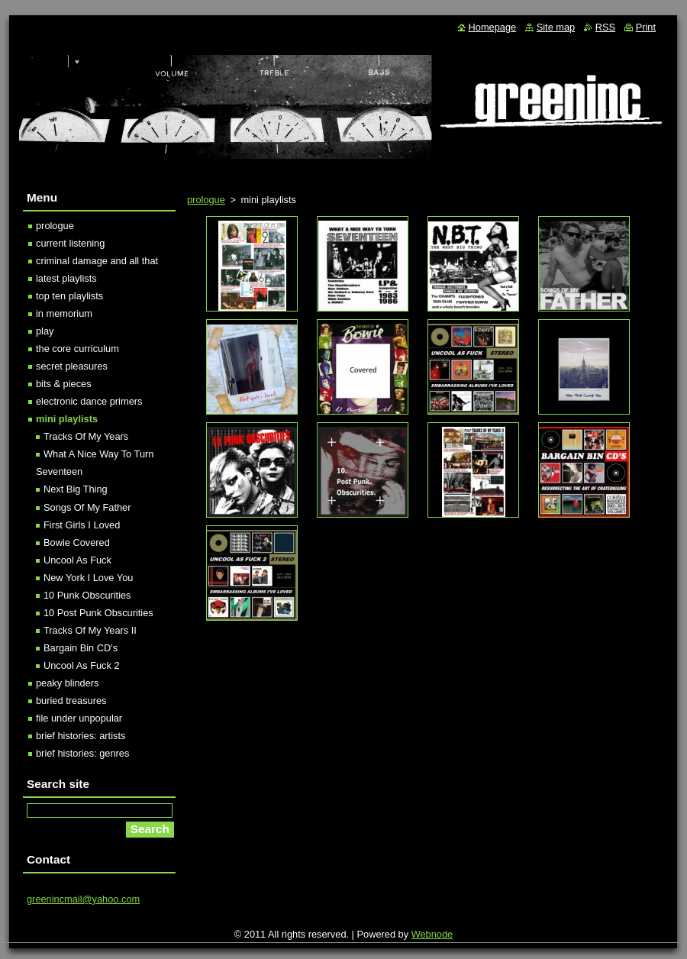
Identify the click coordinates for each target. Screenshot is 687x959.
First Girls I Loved (82, 525)
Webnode (432, 934)
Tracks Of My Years (86, 436)
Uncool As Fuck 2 (82, 665)
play (44, 331)
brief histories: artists (80, 735)
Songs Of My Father (87, 507)
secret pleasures (72, 366)
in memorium (64, 313)
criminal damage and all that (97, 260)
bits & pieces (64, 383)
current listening (70, 243)
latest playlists (66, 278)
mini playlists (67, 419)
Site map (556, 27)
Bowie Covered (77, 542)
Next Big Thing (76, 489)
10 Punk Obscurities (87, 595)
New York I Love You (88, 577)
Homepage (493, 27)
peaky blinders (67, 683)
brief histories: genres (82, 753)
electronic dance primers (89, 401)
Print (646, 27)
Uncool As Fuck (77, 560)
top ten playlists (69, 296)
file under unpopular (79, 718)
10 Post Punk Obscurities (98, 612)
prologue (206, 199)
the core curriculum (77, 348)
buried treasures (71, 700)
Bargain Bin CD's (81, 648)
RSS (605, 27)
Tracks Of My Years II (90, 630)
